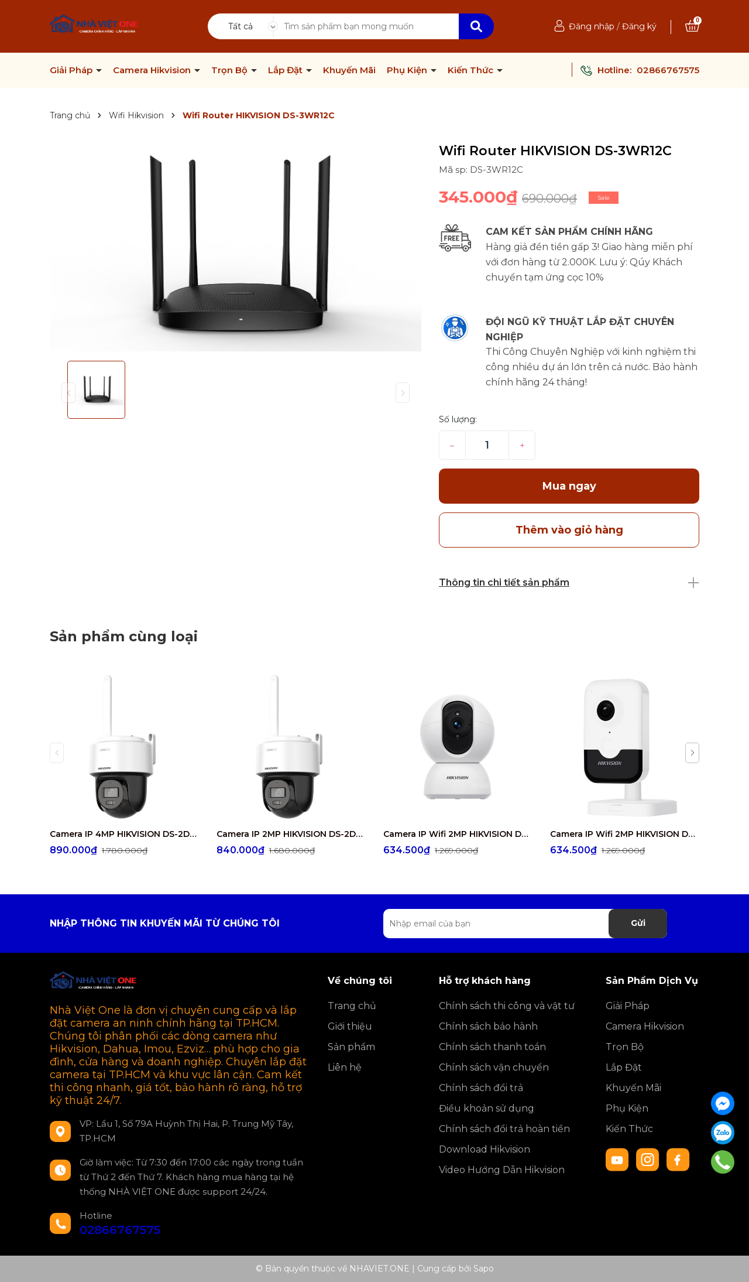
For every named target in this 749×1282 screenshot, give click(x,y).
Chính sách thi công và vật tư (507, 1005)
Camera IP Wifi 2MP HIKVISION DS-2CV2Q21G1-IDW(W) (457, 834)
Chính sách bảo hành (488, 1026)
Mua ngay (569, 486)
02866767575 (668, 70)
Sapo (483, 1268)
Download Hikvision (484, 1149)
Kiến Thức (472, 70)
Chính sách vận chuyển (494, 1067)
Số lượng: (458, 419)
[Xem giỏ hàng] (692, 26)
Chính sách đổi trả (481, 1087)
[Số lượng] (487, 445)
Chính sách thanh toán (492, 1046)
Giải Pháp (72, 70)
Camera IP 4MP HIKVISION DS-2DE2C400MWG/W (124, 834)
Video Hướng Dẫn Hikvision (502, 1169)
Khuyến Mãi (349, 70)
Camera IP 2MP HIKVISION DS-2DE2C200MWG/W (291, 834)
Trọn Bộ (230, 70)
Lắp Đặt (286, 70)
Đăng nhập (591, 26)
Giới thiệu (350, 1026)
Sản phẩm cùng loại (124, 636)
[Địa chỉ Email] (525, 923)
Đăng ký (639, 26)
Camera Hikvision (153, 70)
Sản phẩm (351, 1046)
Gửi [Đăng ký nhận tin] (638, 923)
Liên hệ (345, 1067)
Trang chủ (352, 1005)
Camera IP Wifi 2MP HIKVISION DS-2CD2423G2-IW (624, 834)
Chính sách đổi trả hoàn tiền (504, 1128)
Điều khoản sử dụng (486, 1108)
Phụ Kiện (408, 70)
